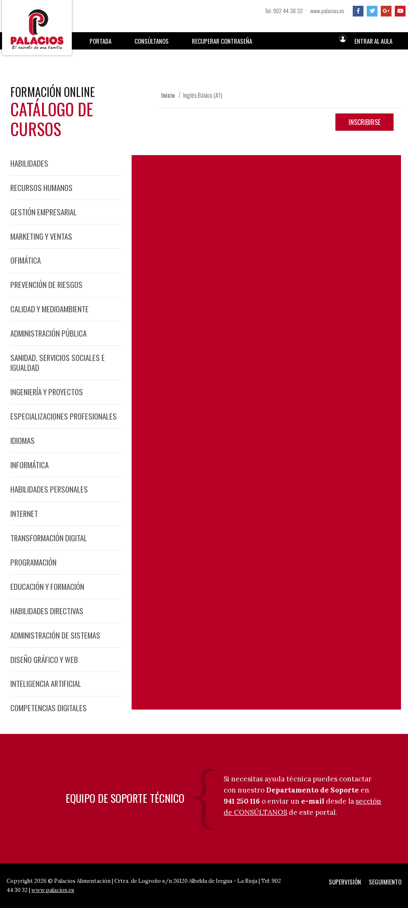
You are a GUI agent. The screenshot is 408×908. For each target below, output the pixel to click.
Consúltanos (151, 40)
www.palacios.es (327, 10)
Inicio (168, 94)
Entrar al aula (373, 40)
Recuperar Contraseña (222, 40)
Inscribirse (364, 122)
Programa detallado (204, 379)
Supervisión (345, 881)
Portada (100, 40)
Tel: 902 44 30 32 (284, 10)
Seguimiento (385, 881)
